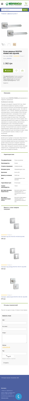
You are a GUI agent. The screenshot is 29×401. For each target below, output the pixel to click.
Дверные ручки (12, 13)
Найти (25, 9)
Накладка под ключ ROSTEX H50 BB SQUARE (13, 236)
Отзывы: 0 (22, 56)
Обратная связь (4, 398)
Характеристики (9, 154)
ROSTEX (9, 58)
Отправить (6, 362)
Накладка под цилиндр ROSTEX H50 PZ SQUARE (13, 266)
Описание (7, 93)
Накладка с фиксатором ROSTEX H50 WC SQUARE (14, 296)
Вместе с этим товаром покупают (11, 208)
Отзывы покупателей (11, 305)
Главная (3, 13)
